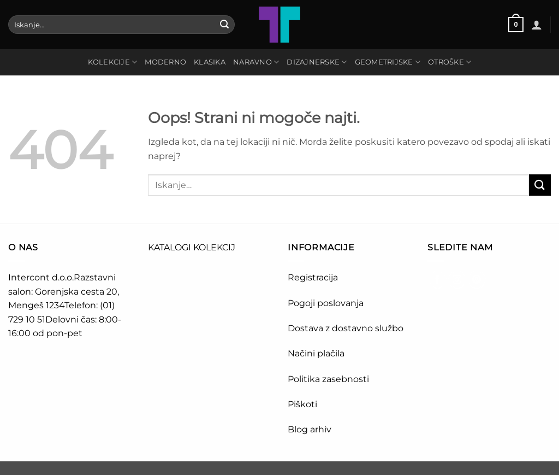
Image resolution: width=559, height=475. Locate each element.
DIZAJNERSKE (317, 62)
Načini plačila (316, 353)
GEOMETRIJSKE (388, 62)
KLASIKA (209, 62)
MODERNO (165, 62)
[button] (516, 24)
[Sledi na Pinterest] (477, 280)
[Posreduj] (224, 24)
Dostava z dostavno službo (345, 328)
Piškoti (302, 404)
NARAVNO (256, 62)
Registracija (313, 277)
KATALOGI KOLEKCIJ (191, 247)
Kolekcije (113, 62)
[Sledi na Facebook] (438, 280)
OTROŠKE (449, 62)
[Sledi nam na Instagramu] (457, 280)
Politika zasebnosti (328, 379)
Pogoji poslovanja (326, 303)
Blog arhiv (311, 429)
